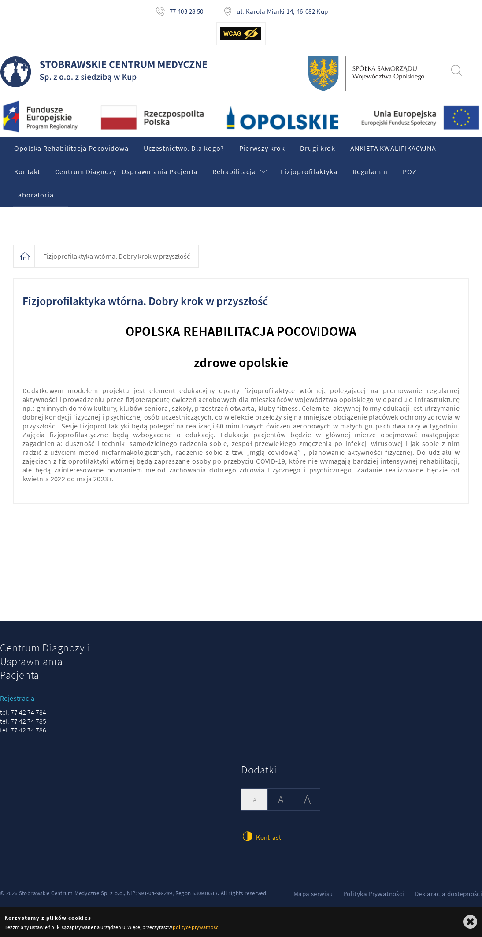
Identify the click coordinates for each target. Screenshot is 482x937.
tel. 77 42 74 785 (23, 721)
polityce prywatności (196, 927)
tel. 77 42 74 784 (23, 712)
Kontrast (261, 836)
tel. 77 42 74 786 (23, 729)
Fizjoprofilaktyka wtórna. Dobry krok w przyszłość (116, 256)
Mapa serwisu (313, 893)
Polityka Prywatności (373, 893)
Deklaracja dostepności (448, 893)
